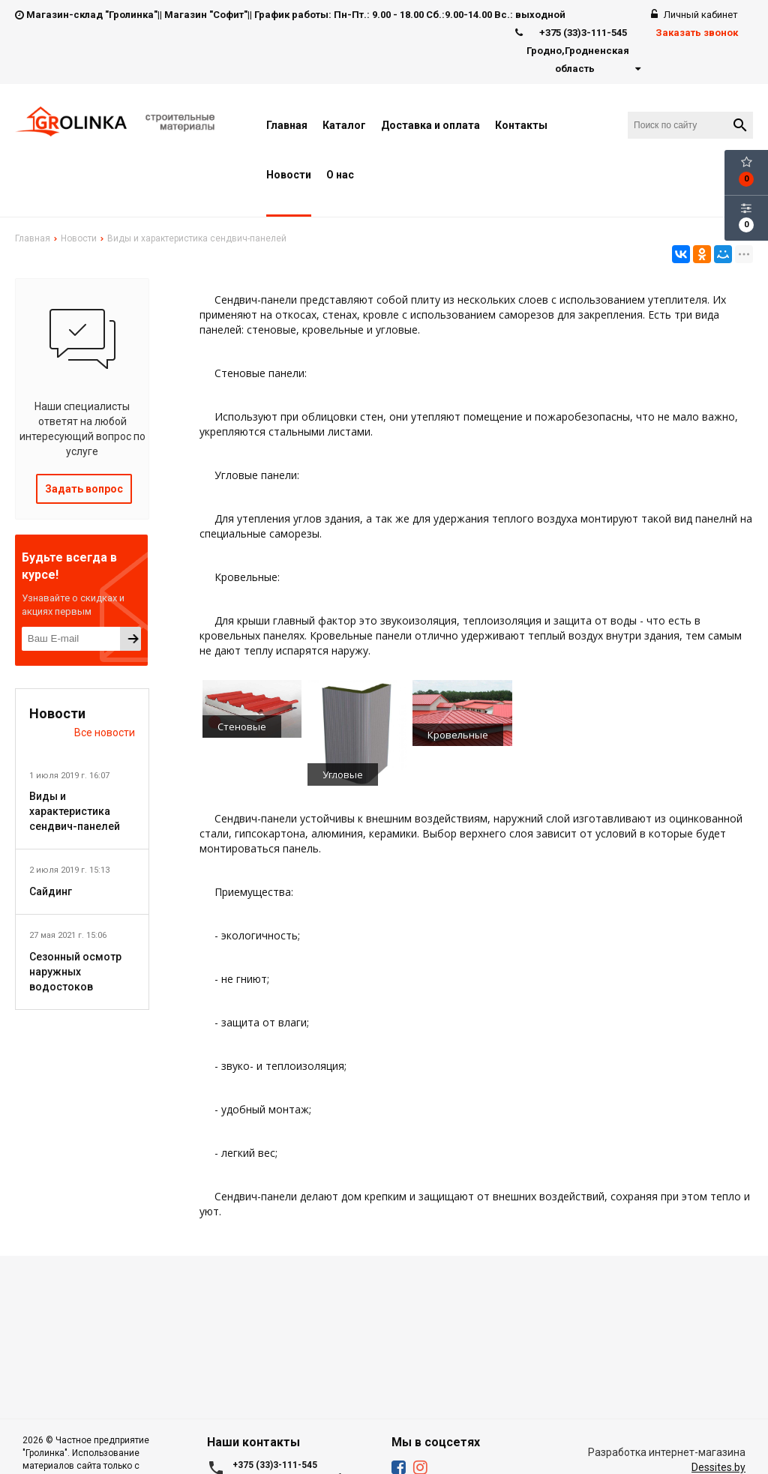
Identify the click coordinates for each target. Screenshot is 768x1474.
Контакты (521, 125)
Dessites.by (719, 1467)
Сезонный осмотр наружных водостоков (75, 972)
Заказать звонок (697, 32)
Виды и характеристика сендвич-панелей (74, 811)
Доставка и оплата (430, 125)
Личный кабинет (694, 14)
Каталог (344, 125)
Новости (288, 175)
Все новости (104, 732)
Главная (287, 125)
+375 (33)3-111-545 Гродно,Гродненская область (577, 51)
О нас (340, 175)
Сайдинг (50, 891)
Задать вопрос (84, 489)
